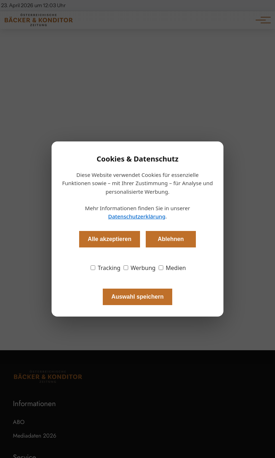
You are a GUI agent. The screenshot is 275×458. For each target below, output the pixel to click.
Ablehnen (171, 239)
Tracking (106, 268)
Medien (172, 268)
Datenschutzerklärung (136, 216)
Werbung (140, 268)
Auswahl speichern (137, 297)
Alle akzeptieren (109, 239)
